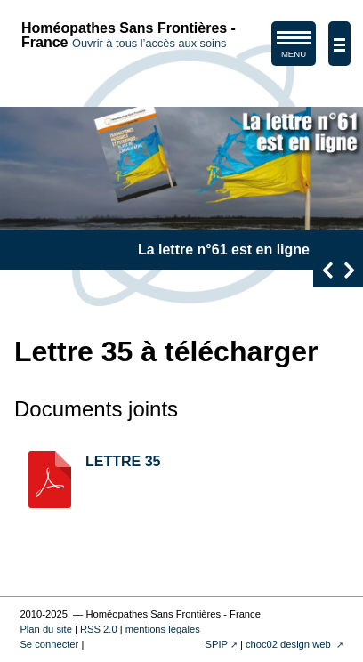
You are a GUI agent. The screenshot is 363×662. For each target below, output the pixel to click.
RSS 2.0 (98, 629)
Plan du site (45, 629)
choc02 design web (290, 644)
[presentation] (327, 270)
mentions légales (162, 629)
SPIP (216, 644)
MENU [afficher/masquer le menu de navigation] (294, 47)
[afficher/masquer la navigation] (339, 43)
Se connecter (49, 644)
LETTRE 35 (122, 461)
